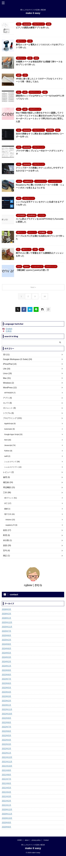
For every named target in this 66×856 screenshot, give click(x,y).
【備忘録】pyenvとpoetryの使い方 (32, 270)
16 (45, 296)
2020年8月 (6, 827)
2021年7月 (6, 779)
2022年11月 (7, 709)
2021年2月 (6, 801)
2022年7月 (6, 727)
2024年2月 (6, 662)
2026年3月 (6, 609)
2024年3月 (6, 657)
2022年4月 (6, 740)
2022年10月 (7, 714)
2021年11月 (7, 762)
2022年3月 (6, 744)
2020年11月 (7, 814)
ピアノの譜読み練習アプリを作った (32, 27)
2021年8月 (6, 775)
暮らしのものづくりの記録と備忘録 (33, 845)
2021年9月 (6, 770)
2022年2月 (6, 749)
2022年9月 (6, 718)
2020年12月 (7, 809)
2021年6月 (6, 783)
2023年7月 (6, 679)
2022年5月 (6, 736)
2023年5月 (6, 688)
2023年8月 (6, 675)
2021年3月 (6, 796)
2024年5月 (6, 653)
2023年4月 (6, 692)
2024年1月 (6, 666)
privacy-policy (36, 840)
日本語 (9, 331)
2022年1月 (6, 753)
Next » (33, 287)
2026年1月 (6, 618)
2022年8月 (6, 722)
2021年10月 (7, 766)
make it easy (33, 13)
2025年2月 (6, 640)
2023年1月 (6, 705)
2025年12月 (7, 622)
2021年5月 (6, 788)
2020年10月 (7, 818)
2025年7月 (6, 631)
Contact (46, 840)
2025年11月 (7, 627)
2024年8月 (6, 644)
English (9, 329)
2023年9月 (6, 670)
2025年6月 (6, 635)
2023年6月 (6, 683)
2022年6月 (6, 731)
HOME (19, 840)
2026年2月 (6, 614)
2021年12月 (7, 757)
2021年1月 (6, 805)
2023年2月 (6, 701)
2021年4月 (6, 792)
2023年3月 (6, 696)
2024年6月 (6, 648)
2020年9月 (6, 823)
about (27, 840)
